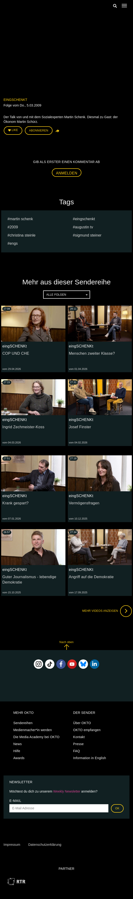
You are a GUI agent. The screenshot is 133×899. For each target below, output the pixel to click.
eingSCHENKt (15, 100)
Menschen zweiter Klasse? (92, 353)
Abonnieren (38, 130)
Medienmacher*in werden (32, 730)
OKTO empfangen (87, 730)
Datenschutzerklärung (44, 844)
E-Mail (15, 801)
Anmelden (66, 173)
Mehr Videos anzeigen (107, 611)
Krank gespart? (15, 503)
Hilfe (16, 751)
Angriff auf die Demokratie (91, 577)
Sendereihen (23, 723)
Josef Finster (80, 427)
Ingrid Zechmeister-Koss (23, 427)
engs (14, 243)
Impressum (12, 844)
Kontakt (79, 737)
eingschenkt (85, 219)
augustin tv (84, 227)
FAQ (76, 751)
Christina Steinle (22, 235)
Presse (78, 744)
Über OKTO (82, 723)
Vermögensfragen (84, 503)
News (17, 744)
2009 (14, 227)
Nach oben (66, 645)
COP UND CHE (15, 353)
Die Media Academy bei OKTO (36, 737)
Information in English (89, 758)
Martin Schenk (21, 219)
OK (117, 808)
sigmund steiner (88, 235)
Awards (19, 758)
